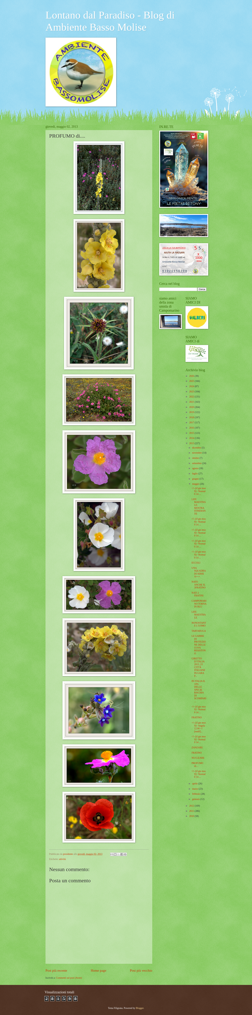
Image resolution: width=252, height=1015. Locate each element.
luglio (195, 473)
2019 (192, 412)
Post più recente (56, 970)
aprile (195, 783)
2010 (192, 816)
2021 (192, 402)
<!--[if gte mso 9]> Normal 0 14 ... (198, 491)
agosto (195, 468)
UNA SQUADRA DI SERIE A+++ (198, 572)
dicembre (197, 447)
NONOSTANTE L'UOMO (198, 624)
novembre (197, 452)
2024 (192, 386)
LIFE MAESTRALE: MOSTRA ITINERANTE (198, 506)
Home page (98, 970)
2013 (192, 443)
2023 (192, 391)
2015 (192, 433)
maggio (196, 484)
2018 (192, 417)
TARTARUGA (198, 631)
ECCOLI (195, 562)
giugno (196, 479)
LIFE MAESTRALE (198, 615)
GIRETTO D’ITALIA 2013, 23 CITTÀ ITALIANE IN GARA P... (198, 667)
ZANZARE (197, 747)
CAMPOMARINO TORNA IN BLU (198, 604)
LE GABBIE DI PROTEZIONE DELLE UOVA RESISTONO (198, 645)
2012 (192, 805)
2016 (192, 427)
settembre (197, 463)
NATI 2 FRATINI (197, 594)
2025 (192, 381)
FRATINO (196, 717)
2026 (192, 376)
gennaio (196, 799)
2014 (192, 438)
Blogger (140, 1008)
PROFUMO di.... (197, 764)
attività (62, 859)
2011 (192, 811)
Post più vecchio (141, 970)
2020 (192, 407)
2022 (192, 396)
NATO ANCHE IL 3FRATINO (198, 584)
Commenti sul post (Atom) (69, 978)
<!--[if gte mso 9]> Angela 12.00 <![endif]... (198, 727)
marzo (195, 789)
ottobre (196, 458)
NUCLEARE (197, 758)
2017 (192, 422)
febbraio (196, 794)
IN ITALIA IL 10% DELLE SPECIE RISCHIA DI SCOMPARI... (198, 691)
